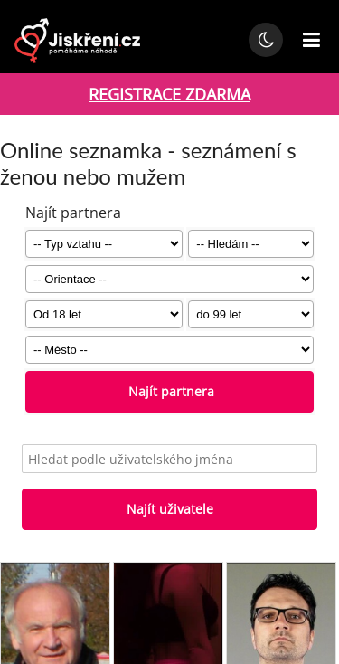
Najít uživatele (170, 508)
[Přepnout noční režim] (266, 40)
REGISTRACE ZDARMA (169, 94)
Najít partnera (169, 391)
